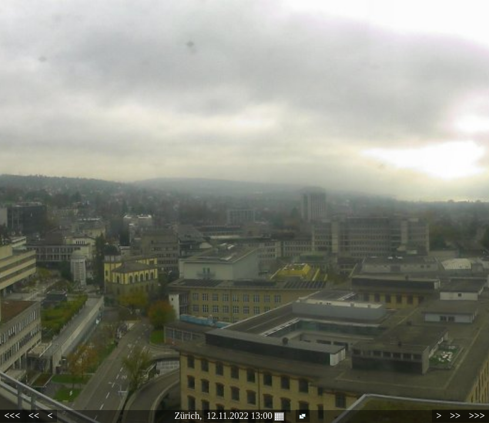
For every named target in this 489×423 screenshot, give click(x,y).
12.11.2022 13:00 (245, 416)
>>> (477, 416)
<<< (12, 416)
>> (455, 416)
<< (33, 416)
